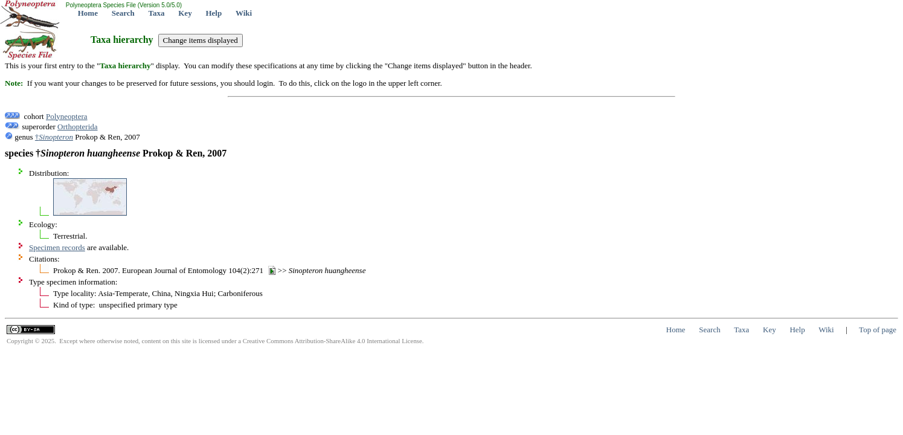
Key (184, 13)
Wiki (244, 13)
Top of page (877, 329)
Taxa (157, 13)
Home (88, 13)
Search (123, 13)
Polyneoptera (67, 116)
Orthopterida (77, 126)
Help (213, 13)
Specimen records (57, 247)
